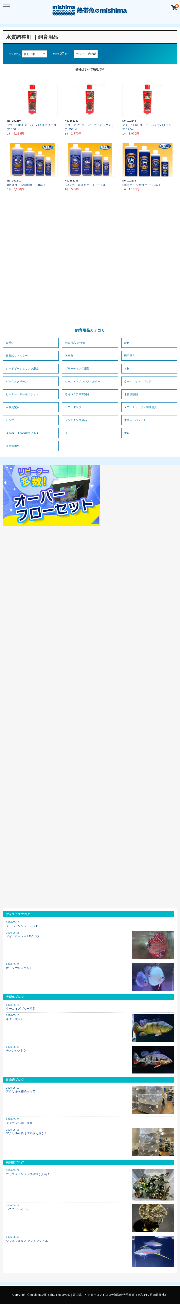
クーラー (70, 433)
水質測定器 (13, 407)
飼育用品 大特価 (75, 342)
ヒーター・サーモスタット (22, 394)
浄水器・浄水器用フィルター (23, 433)
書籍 (127, 433)
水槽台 (69, 355)
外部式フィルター (17, 355)
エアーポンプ (73, 407)
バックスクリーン (17, 381)
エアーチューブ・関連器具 (140, 407)
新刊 (127, 342)
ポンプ (10, 420)
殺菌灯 (10, 342)
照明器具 (129, 355)
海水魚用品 (13, 446)
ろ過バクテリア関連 (77, 394)
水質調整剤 (131, 394)
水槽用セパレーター (136, 420)
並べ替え (15, 54)
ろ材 (127, 368)
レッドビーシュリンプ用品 (22, 368)
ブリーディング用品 (77, 368)
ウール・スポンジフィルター (83, 381)
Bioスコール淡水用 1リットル (85, 185)
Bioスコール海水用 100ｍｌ (141, 185)
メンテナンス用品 (76, 420)
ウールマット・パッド (137, 381)
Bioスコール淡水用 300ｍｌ (26, 185)
